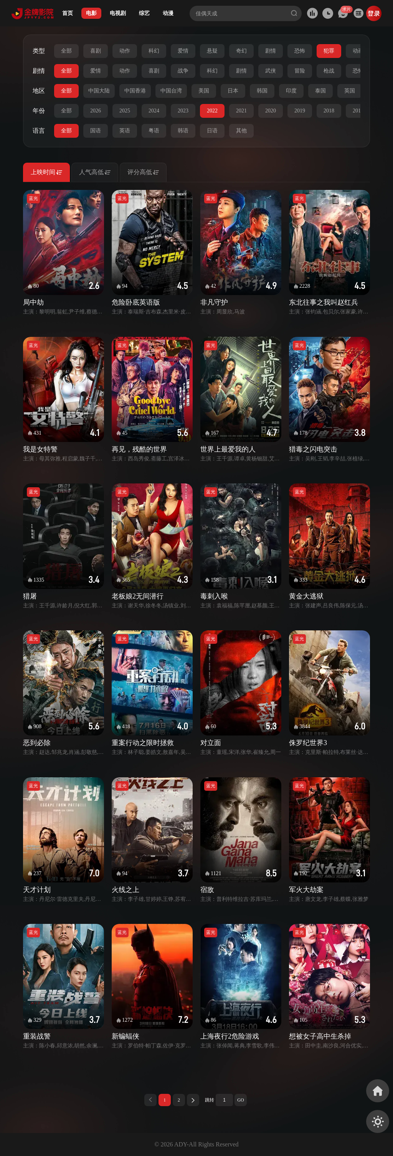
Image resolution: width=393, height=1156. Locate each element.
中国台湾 (171, 91)
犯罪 (329, 51)
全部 (66, 51)
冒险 (299, 71)
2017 (358, 111)
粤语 (154, 131)
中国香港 (135, 91)
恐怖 (299, 51)
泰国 (320, 91)
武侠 (270, 71)
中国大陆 (99, 91)
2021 (241, 111)
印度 (291, 91)
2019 (299, 111)
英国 (349, 91)
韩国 (262, 91)
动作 (124, 51)
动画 (358, 51)
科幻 (154, 51)
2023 (183, 111)
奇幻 (241, 51)
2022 (212, 111)
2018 (329, 111)
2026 (95, 111)
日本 (233, 91)
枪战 (329, 71)
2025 (124, 111)
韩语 (183, 131)
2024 (154, 111)
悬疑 (212, 51)
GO (240, 1100)
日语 (212, 131)
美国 (203, 91)
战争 (183, 71)
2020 (270, 111)
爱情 (183, 51)
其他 (241, 131)
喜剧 (95, 51)
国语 (95, 131)
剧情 (270, 51)
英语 (124, 131)
